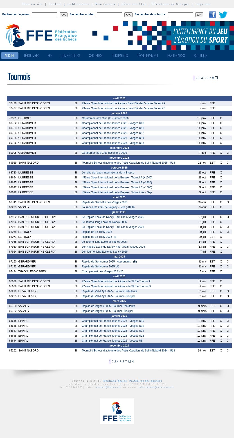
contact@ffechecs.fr (108, 387)
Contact (55, 4)
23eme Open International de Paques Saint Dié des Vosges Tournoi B (123, 108)
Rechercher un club (82, 14)
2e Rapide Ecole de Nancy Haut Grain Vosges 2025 (113, 227)
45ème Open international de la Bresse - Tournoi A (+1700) (117, 177)
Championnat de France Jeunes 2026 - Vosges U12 (113, 133)
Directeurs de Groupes (171, 4)
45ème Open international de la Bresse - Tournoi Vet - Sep (117, 192)
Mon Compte (105, 4)
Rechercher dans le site (150, 14)
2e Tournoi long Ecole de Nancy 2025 (104, 241)
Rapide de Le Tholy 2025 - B (99, 236)
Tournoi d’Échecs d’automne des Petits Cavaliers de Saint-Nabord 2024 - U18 (128, 350)
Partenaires (176, 55)
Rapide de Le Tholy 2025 (97, 231)
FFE (50, 55)
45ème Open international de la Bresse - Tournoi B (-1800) (117, 182)
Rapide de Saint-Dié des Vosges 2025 (105, 202)
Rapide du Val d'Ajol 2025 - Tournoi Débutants (109, 291)
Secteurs (96, 55)
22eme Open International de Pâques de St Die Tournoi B (116, 286)
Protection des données (145, 380)
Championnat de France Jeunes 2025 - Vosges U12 (113, 325)
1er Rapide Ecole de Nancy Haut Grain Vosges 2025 (113, 246)
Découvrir (31, 55)
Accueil (9, 55)
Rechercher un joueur (16, 14)
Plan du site (32, 4)
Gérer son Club (134, 4)
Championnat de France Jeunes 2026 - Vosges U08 (113, 123)
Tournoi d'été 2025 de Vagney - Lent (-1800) (108, 207)
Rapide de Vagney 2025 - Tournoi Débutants (108, 306)
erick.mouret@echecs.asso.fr (156, 387)
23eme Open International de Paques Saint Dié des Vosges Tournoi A (123, 103)
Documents (120, 55)
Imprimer (204, 4)
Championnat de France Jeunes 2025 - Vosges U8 (112, 340)
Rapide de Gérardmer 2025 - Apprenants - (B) (109, 261)
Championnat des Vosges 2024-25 (102, 271)
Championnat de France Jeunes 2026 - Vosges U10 (113, 128)
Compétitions (70, 55)
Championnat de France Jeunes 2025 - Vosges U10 (113, 320)
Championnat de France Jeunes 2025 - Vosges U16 (113, 335)
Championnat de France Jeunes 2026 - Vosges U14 (113, 138)
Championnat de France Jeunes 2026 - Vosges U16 (113, 143)
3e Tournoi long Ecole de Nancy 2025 (104, 222)
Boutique (200, 55)
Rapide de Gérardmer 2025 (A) (100, 266)
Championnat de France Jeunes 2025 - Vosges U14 (113, 330)
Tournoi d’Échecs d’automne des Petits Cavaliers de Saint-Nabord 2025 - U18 (128, 162)
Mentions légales (115, 380)
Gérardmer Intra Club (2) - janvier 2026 (105, 118)
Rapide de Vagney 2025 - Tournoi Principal (107, 311)
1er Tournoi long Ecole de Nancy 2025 (105, 251)
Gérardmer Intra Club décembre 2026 (104, 152)
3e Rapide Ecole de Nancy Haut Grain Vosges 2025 (113, 217)
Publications (79, 4)
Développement (147, 55)
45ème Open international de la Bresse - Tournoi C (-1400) (117, 187)
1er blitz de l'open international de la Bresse (108, 172)
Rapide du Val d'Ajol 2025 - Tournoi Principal (108, 296)
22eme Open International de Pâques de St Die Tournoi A (116, 281)
